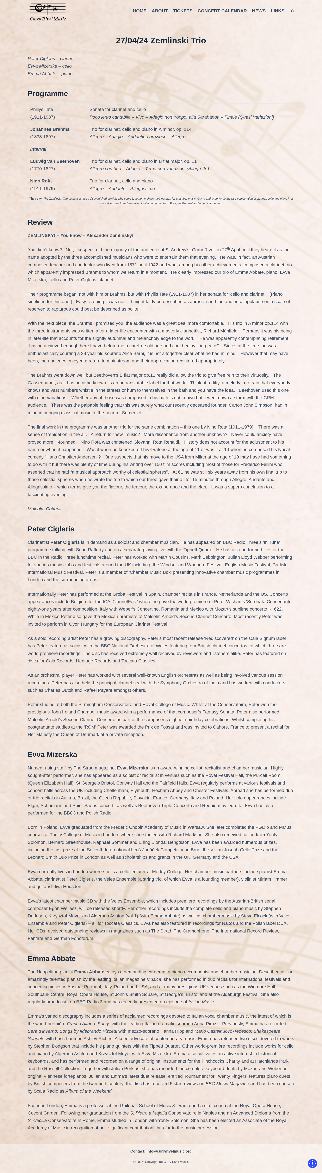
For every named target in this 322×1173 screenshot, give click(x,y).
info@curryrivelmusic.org (169, 1151)
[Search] (292, 11)
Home (140, 10)
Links (278, 10)
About (160, 10)
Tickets (182, 10)
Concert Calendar (222, 10)
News (259, 10)
